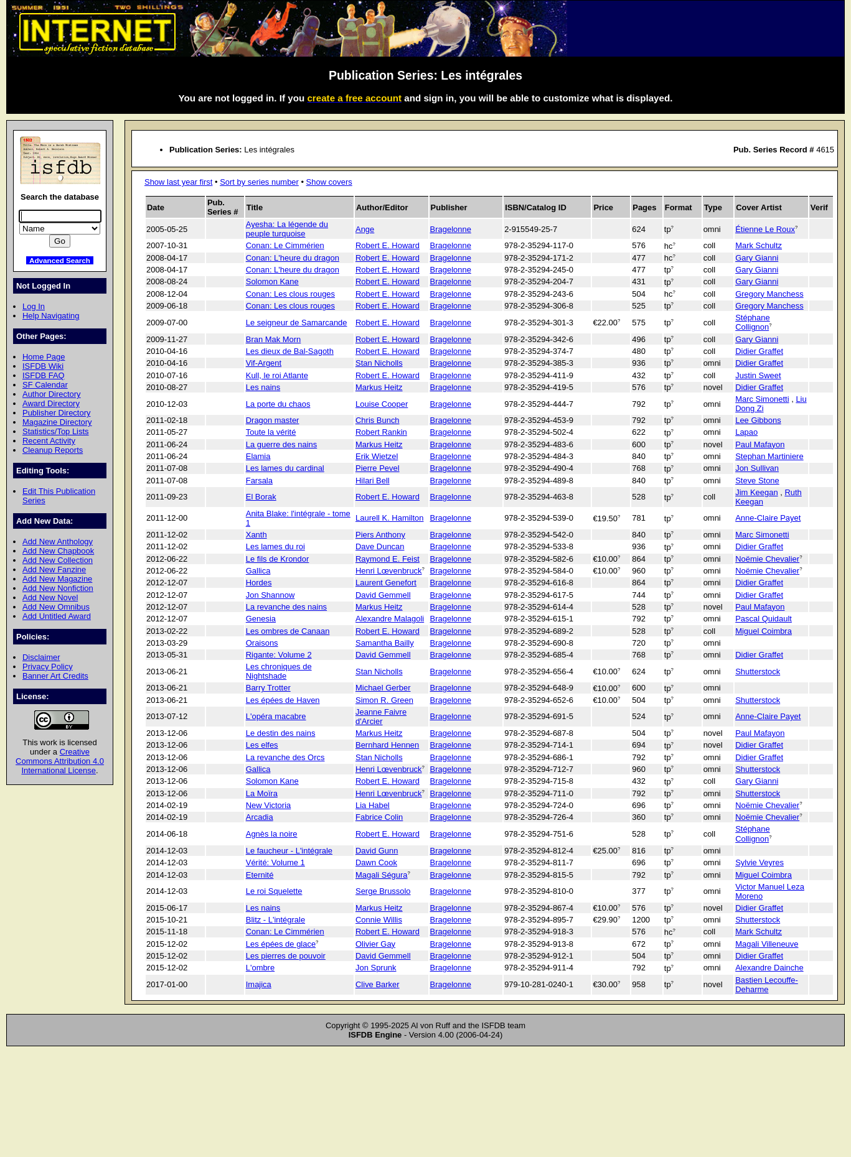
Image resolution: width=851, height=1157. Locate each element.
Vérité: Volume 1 (275, 862)
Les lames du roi (275, 546)
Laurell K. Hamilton (389, 518)
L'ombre (260, 967)
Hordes (259, 582)
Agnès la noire (272, 834)
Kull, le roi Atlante (277, 375)
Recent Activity (48, 440)
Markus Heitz (379, 387)
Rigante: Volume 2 (279, 654)
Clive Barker (377, 984)
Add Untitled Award (56, 616)
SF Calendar (45, 384)
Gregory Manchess (769, 294)
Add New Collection (57, 560)
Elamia (258, 456)
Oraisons (262, 643)
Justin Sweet (758, 375)
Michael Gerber (383, 687)
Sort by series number (259, 182)
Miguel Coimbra (763, 631)
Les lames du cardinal (285, 468)
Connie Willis (378, 919)
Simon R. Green (384, 700)
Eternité (260, 875)
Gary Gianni (756, 258)
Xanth (256, 534)
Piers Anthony (380, 534)
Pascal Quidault (763, 618)
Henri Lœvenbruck (388, 570)
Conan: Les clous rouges (290, 294)
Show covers (329, 182)
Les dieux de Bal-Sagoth (290, 351)
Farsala (259, 480)
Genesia (261, 618)
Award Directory (51, 403)
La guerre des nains (281, 444)
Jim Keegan (756, 492)
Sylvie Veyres (759, 862)
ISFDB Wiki (42, 366)
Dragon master (272, 420)
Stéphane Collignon (752, 322)
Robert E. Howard (387, 245)
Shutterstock (757, 671)
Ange (364, 229)
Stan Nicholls (379, 363)
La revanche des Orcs (285, 757)
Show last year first (178, 182)
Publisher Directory (56, 412)
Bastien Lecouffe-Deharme (766, 984)
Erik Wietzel (376, 456)
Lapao (746, 432)
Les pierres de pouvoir (286, 955)
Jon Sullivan (757, 468)
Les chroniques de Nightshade (279, 671)
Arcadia (259, 817)
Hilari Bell (372, 480)
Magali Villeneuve (766, 944)
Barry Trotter (268, 687)
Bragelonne (450, 229)
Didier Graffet (759, 351)
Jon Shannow (270, 595)
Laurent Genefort (385, 582)
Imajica (258, 984)
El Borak (261, 496)
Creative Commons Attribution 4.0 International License (60, 761)
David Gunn (376, 850)
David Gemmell (383, 595)
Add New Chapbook (58, 550)
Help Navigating (50, 315)
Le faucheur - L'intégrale (289, 850)
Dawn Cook (376, 862)
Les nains (263, 387)
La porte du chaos (278, 404)
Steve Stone (757, 480)
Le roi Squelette (274, 891)
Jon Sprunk (376, 967)
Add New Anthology (57, 541)
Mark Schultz (758, 245)
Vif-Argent (263, 363)
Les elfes (262, 745)
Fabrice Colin (379, 817)
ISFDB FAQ (43, 375)
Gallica (258, 570)
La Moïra (262, 793)
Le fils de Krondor (277, 559)
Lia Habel (372, 805)
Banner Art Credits (55, 676)
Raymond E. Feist (387, 559)
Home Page (43, 356)
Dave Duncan (379, 546)
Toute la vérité (271, 432)
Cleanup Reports (52, 450)
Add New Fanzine (54, 569)
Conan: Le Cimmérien (285, 245)
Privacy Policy (47, 666)
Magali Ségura (381, 875)
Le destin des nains (281, 733)
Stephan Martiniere (769, 456)
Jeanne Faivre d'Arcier (381, 716)
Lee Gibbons (758, 420)
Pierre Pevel (377, 468)
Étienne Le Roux (765, 229)
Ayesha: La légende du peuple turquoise (287, 229)
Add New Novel (50, 597)
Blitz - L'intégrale (275, 919)
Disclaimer (41, 657)
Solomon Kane (272, 281)
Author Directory (51, 394)
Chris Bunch (377, 420)
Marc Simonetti (762, 399)
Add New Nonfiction (57, 588)
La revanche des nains (286, 606)
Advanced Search (59, 260)
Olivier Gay (375, 944)
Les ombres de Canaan (288, 631)
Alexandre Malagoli (389, 618)
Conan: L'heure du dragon (292, 258)
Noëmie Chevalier (767, 559)
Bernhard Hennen (387, 745)
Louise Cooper (381, 404)
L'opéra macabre (276, 716)
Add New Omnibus (56, 606)
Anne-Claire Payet (768, 518)
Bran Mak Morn (273, 339)
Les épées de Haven (283, 700)
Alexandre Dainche (769, 967)
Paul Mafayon (759, 444)
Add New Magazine (57, 578)
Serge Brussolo (383, 891)
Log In (33, 306)
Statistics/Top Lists (55, 431)
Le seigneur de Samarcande (296, 322)
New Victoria (268, 805)
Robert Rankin (381, 432)
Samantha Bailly (384, 643)
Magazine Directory (57, 422)
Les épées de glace (281, 944)
